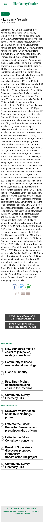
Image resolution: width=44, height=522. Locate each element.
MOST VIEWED (6, 343)
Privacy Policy (35, 511)
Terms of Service (23, 511)
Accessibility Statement (22, 514)
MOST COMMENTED (9, 405)
